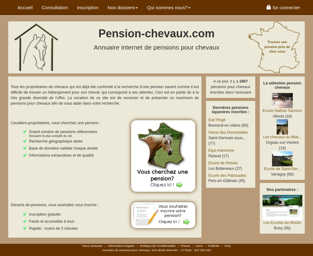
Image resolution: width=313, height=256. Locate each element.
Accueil (25, 7)
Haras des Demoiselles (228, 132)
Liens (198, 245)
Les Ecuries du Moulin (282, 223)
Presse (185, 245)
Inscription (87, 7)
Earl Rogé (217, 120)
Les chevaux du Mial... (282, 137)
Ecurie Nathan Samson (282, 111)
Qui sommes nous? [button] (169, 7)
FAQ (228, 245)
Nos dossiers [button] (123, 7)
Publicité (213, 245)
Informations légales (121, 245)
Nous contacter (93, 245)
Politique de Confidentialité (157, 245)
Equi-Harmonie (221, 150)
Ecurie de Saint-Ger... (282, 169)
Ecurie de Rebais (223, 163)
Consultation (55, 7)
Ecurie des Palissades (227, 175)
